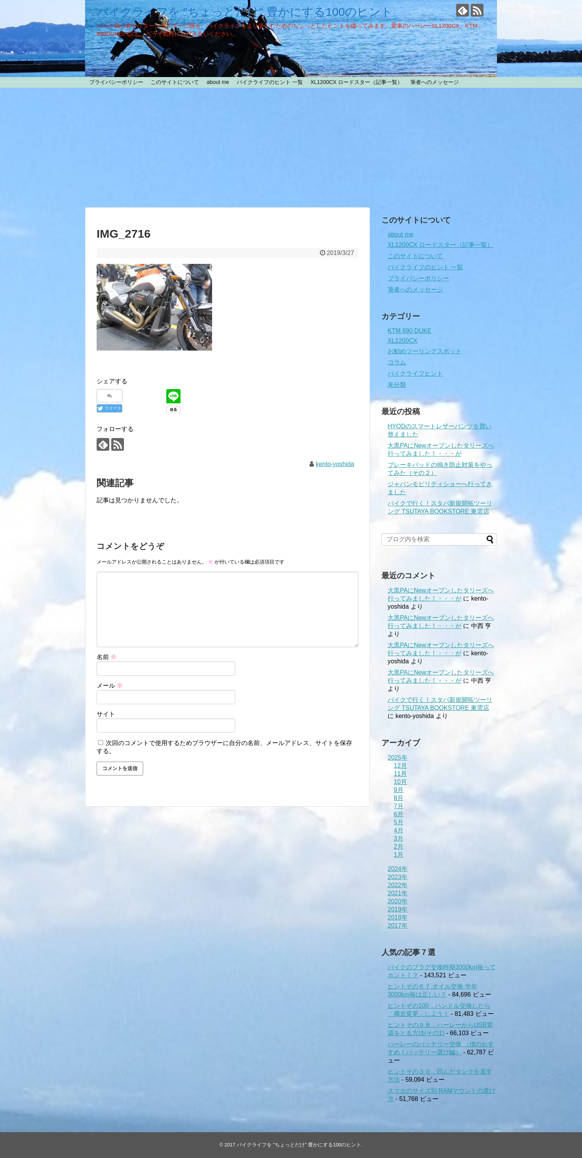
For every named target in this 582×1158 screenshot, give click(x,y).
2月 (398, 846)
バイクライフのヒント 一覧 (270, 82)
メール (110, 685)
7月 (398, 806)
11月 (400, 773)
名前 (107, 657)
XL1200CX (402, 340)
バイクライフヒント (415, 373)
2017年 (398, 925)
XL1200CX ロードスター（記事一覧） (356, 82)
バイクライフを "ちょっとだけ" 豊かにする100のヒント (245, 11)
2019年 (398, 909)
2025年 (398, 757)
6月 (398, 814)
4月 (398, 830)
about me (218, 82)
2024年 (398, 869)
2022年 (398, 885)
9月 (398, 790)
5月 (398, 822)
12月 (400, 765)
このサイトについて (175, 82)
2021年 (398, 893)
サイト (106, 714)
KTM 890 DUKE (409, 330)
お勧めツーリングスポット (425, 351)
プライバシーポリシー (116, 82)
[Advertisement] (291, 147)
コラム (397, 362)
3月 (398, 838)
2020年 (398, 901)
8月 (398, 798)
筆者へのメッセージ (434, 82)
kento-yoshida (335, 464)
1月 (398, 854)
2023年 (398, 877)
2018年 (398, 917)
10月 (400, 782)
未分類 (397, 384)
